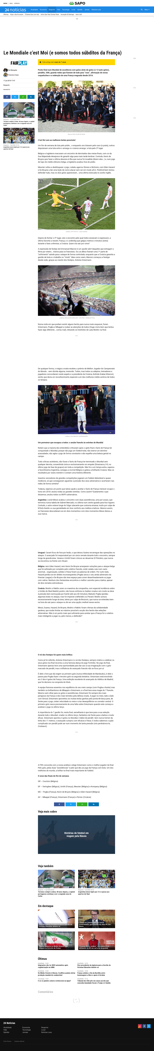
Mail (11, 3)
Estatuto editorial (19, 1041)
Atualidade (41, 963)
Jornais (17, 3)
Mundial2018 (6, 89)
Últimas (42, 959)
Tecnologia (41, 979)
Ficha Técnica (7, 1041)
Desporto (6, 85)
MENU (5, 3)
